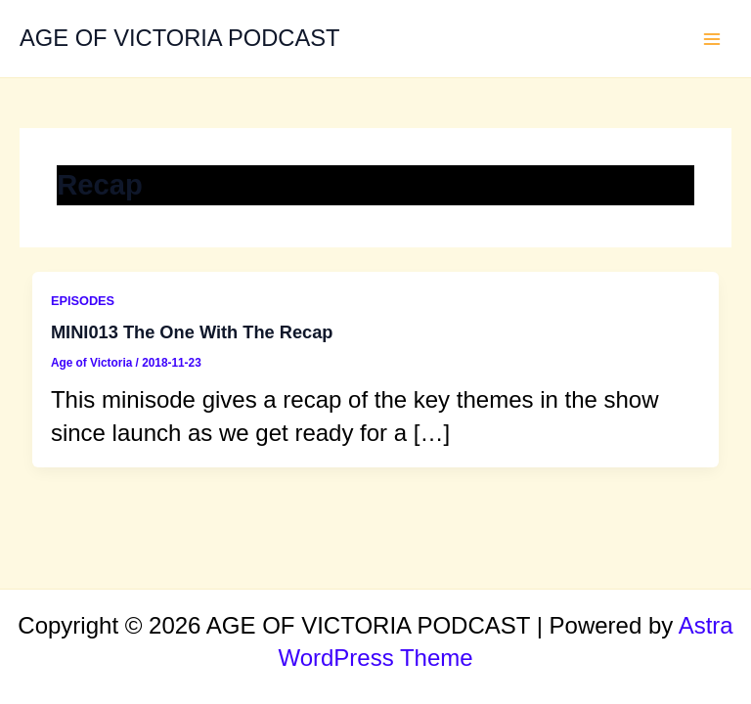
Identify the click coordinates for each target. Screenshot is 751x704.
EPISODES (82, 300)
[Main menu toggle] (712, 39)
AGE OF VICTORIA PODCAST (180, 38)
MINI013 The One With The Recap (192, 332)
